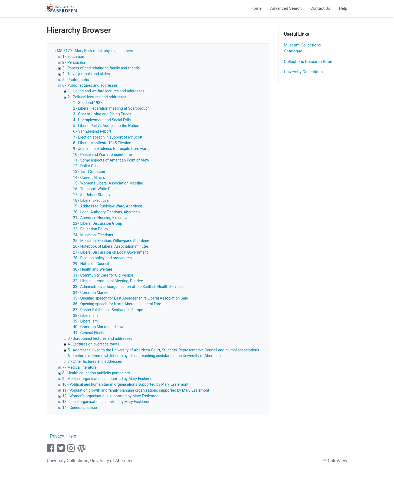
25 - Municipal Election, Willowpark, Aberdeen (111, 240)
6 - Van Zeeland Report (92, 131)
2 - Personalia (73, 62)
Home (256, 8)
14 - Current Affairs (89, 177)
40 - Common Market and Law (98, 327)
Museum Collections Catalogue (302, 48)
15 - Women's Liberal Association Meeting (108, 183)
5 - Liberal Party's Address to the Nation (106, 125)
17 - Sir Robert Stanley (91, 195)
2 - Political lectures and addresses (97, 97)
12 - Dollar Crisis (86, 166)
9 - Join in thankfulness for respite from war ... (111, 148)
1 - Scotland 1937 (87, 102)
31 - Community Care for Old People (103, 275)
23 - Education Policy (90, 229)
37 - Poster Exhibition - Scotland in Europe (108, 310)
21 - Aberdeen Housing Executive (100, 218)
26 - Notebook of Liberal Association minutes (111, 246)
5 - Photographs (75, 80)
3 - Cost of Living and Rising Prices (102, 114)
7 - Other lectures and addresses (95, 361)
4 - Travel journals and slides (86, 74)
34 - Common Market (91, 292)
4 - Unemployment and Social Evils (102, 120)
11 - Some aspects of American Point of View (111, 160)
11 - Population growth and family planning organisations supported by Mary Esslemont (135, 390)
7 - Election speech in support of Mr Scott (107, 137)
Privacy (57, 436)
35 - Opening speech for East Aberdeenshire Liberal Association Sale (130, 298)
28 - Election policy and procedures (102, 258)
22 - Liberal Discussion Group (97, 223)
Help (343, 8)
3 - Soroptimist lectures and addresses (100, 338)
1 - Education (73, 56)
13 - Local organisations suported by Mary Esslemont (107, 401)
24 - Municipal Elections (93, 235)
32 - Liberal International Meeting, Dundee (108, 281)
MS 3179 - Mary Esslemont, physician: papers (95, 51)
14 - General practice (79, 407)
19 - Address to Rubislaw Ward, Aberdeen (107, 206)
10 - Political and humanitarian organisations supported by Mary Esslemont (125, 384)
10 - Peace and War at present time (102, 154)
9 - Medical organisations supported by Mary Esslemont (109, 379)
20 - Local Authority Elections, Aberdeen (106, 212)
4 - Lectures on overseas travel (93, 344)
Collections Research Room (309, 61)
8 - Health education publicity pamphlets (96, 373)
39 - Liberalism (85, 321)
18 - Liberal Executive (91, 200)
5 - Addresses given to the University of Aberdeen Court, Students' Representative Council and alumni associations (163, 350)
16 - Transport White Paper (95, 189)
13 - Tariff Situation (89, 171)
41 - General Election (90, 333)
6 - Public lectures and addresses (90, 85)
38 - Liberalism (85, 315)
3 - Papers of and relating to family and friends (101, 68)
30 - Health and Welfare (92, 269)
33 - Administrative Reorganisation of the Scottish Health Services (128, 286)
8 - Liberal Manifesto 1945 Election (102, 143)
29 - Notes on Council (91, 263)
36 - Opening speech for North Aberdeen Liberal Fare (117, 304)
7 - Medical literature (79, 367)
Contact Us (320, 8)
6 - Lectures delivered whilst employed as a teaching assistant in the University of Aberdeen (144, 356)
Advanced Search (286, 8)
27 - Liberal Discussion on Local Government (110, 252)
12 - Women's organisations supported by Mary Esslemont (111, 396)
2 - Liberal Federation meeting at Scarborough (111, 108)
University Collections (303, 71)
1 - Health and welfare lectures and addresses (106, 91)
